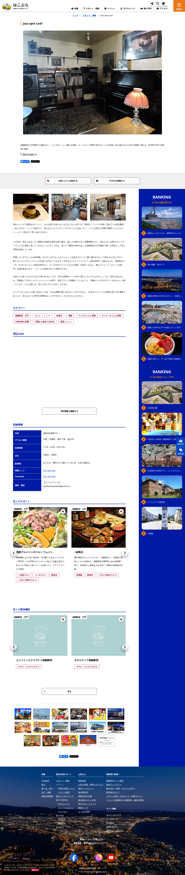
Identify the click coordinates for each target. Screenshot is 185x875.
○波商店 (78, 552)
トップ (75, 15)
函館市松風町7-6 (30, 154)
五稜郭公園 (152, 408)
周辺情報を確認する (78, 411)
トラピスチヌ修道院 (156, 502)
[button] (14, 553)
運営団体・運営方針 (82, 843)
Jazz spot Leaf (49, 470)
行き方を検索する (110, 180)
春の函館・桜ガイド (156, 264)
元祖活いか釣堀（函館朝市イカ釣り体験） (165, 439)
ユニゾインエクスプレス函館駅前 (34, 660)
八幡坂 (150, 533)
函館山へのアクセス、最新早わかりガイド (165, 233)
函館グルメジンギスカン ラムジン (34, 552)
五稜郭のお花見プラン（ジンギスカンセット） (165, 470)
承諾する (35, 870)
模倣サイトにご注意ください (92, 839)
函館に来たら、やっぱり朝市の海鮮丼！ (165, 359)
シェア (25, 161)
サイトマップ (100, 843)
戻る (57, 691)
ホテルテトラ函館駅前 (86, 660)
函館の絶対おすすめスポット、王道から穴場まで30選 (165, 296)
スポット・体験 (89, 15)
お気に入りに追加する (62, 181)
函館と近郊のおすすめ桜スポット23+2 (164, 327)
